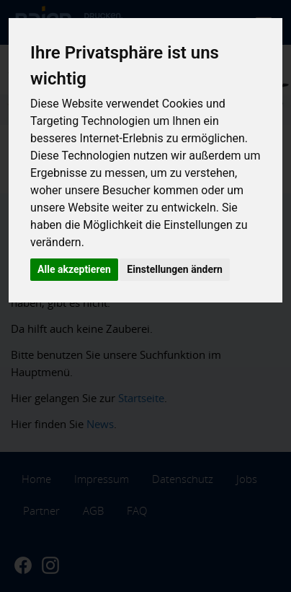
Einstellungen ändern (175, 269)
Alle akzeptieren (74, 269)
